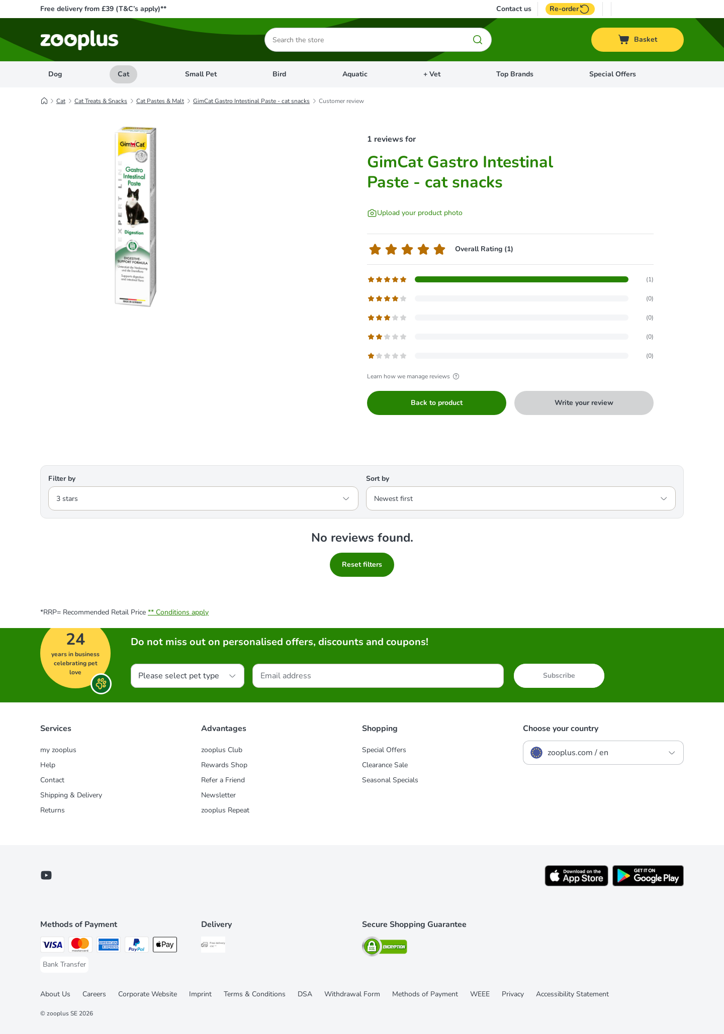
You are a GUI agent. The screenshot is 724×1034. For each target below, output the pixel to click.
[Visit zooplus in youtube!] (46, 875)
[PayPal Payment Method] (137, 946)
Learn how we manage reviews (414, 376)
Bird (279, 74)
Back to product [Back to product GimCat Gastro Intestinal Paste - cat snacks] (437, 402)
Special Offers (612, 74)
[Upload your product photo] (415, 213)
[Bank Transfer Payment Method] (64, 964)
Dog (55, 74)
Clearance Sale (385, 765)
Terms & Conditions (255, 994)
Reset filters (362, 564)
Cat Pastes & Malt (160, 101)
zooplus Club (221, 750)
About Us (55, 994)
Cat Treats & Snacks (100, 101)
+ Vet (431, 74)
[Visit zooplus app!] (576, 884)
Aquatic (355, 74)
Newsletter (218, 795)
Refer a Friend (223, 780)
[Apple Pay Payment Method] (165, 946)
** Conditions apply (178, 612)
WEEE (480, 994)
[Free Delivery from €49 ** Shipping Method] (213, 946)
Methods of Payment (425, 994)
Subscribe (559, 675)
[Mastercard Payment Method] (80, 946)
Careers (94, 994)
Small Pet (201, 74)
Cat (123, 74)
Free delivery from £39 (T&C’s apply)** (103, 9)
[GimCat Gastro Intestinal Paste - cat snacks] (135, 217)
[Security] (384, 948)
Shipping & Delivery (71, 795)
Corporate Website (147, 994)
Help (47, 765)
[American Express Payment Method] (109, 946)
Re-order (570, 9)
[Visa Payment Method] (52, 946)
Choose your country (560, 728)
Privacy (513, 994)
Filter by (61, 478)
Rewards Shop (224, 765)
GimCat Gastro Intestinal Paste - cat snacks (251, 101)
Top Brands (514, 74)
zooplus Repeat (225, 810)
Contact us (513, 9)
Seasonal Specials (390, 780)
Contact (52, 780)
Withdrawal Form (352, 994)
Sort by (377, 478)
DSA (305, 994)
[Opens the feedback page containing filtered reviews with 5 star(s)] (510, 279)
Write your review (584, 402)
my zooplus (58, 750)
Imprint (200, 994)
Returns (52, 810)
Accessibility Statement (572, 994)
